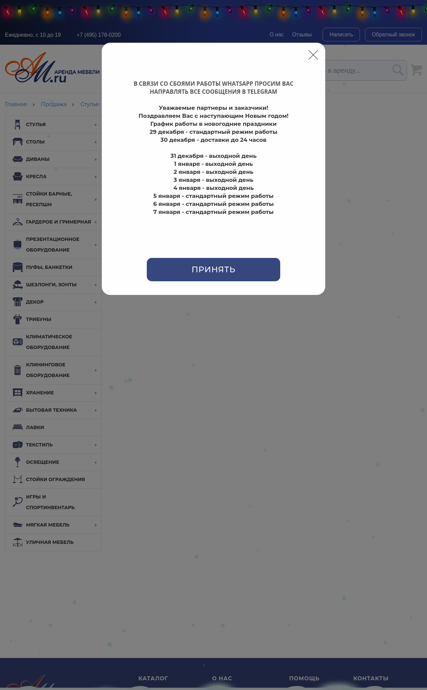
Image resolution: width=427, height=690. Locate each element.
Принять (213, 269)
